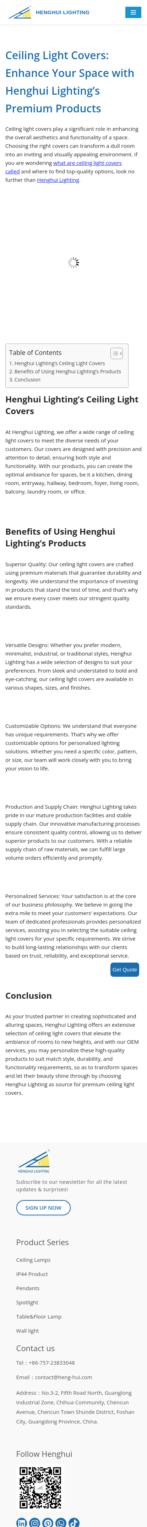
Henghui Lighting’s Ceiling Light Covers (60, 363)
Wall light (27, 1330)
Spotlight (27, 1302)
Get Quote (125, 969)
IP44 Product (32, 1273)
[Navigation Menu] (133, 12)
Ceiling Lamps (33, 1259)
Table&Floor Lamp (39, 1316)
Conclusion (27, 379)
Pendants (28, 1288)
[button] (113, 353)
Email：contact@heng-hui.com (54, 1377)
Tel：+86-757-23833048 (45, 1362)
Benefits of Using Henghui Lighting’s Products (68, 371)
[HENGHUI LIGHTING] (21, 12)
